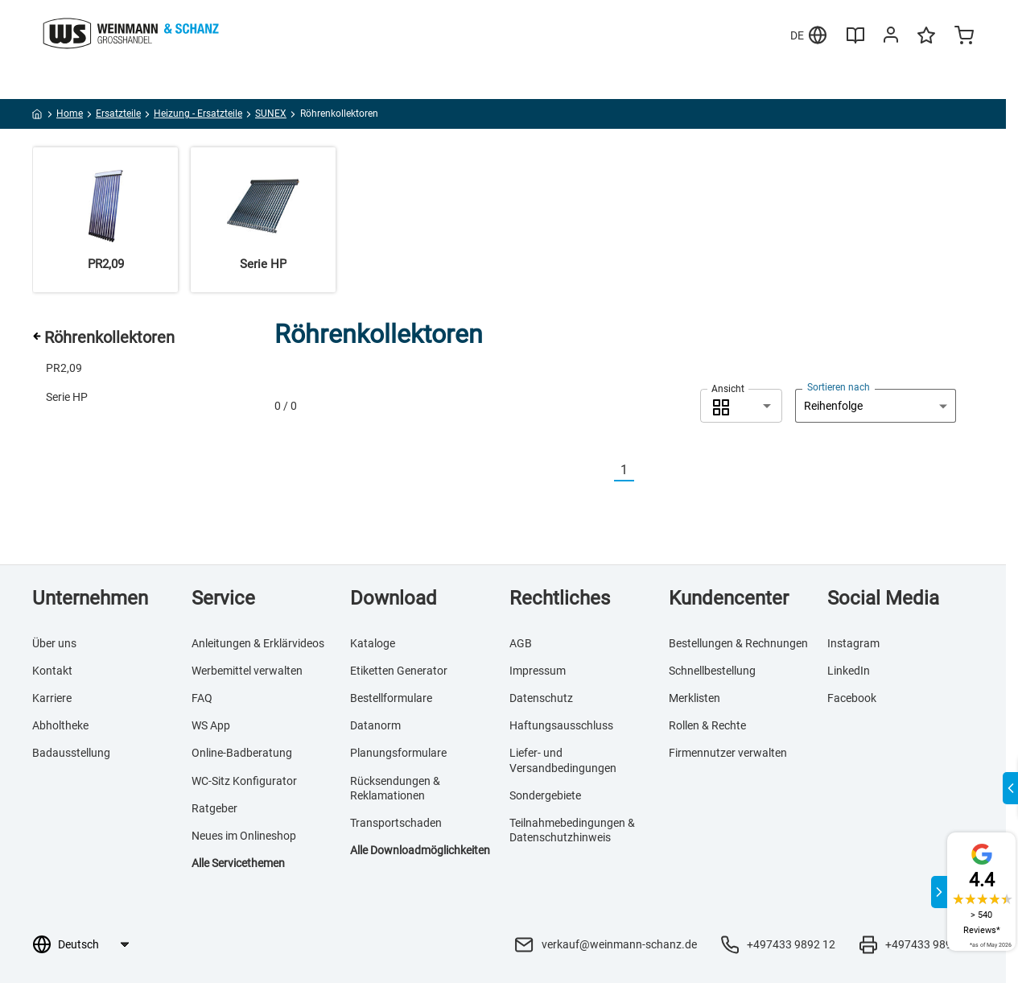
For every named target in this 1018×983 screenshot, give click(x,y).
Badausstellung (71, 752)
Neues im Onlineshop (244, 835)
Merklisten (694, 698)
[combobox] (741, 406)
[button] (741, 406)
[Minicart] (964, 37)
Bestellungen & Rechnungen (738, 643)
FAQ (202, 698)
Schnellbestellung (712, 670)
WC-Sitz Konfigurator (244, 780)
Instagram (853, 643)
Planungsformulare (398, 752)
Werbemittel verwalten (247, 670)
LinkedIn (848, 670)
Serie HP (67, 396)
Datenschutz (541, 698)
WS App (211, 725)
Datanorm (375, 725)
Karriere (52, 698)
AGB (520, 643)
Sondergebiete (545, 795)
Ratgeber (214, 808)
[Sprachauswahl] (93, 944)
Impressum (537, 670)
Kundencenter (729, 598)
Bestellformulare (391, 698)
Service (223, 598)
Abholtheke (60, 725)
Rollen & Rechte (707, 725)
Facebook (851, 698)
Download (393, 598)
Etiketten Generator (398, 670)
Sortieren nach (838, 387)
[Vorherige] (604, 470)
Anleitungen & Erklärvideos (258, 643)
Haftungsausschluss (561, 725)
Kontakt (52, 670)
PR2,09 (64, 367)
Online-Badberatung (242, 752)
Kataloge (372, 643)
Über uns (54, 643)
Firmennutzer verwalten (728, 752)
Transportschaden (396, 822)
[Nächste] (643, 470)
